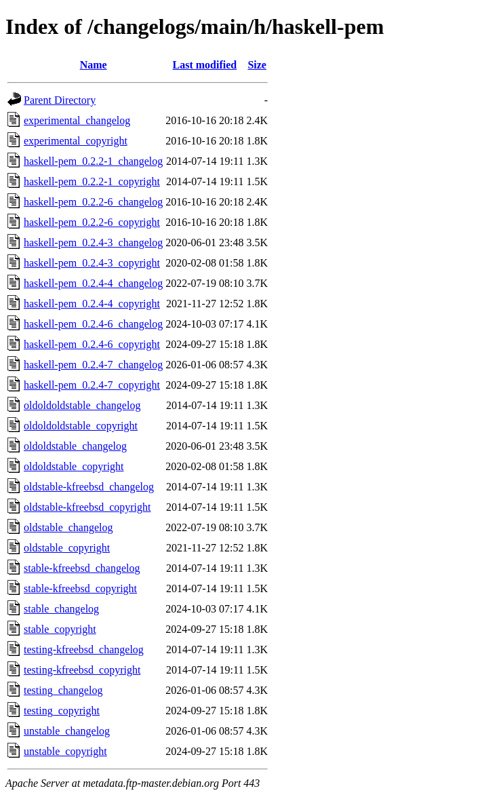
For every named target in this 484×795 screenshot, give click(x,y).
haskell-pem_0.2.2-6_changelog (93, 202)
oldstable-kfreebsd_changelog (89, 486)
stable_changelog (61, 609)
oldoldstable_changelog (75, 446)
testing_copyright (62, 710)
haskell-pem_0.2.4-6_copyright (92, 344)
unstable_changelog (67, 731)
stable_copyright (60, 629)
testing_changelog (63, 690)
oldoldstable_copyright (74, 466)
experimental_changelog (77, 120)
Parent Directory (60, 100)
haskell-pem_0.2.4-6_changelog (93, 324)
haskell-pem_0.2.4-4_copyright (92, 303)
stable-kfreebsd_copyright (80, 588)
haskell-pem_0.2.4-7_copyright (92, 385)
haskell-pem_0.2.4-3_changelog (93, 242)
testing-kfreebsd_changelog (84, 649)
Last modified (205, 65)
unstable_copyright (65, 751)
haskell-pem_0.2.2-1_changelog (93, 161)
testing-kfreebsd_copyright (82, 670)
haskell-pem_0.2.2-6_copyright (92, 222)
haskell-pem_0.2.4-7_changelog (93, 364)
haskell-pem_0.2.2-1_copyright (92, 181)
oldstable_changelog (68, 527)
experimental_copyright (75, 141)
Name (93, 65)
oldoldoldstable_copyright (81, 425)
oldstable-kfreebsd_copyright (87, 507)
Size (256, 65)
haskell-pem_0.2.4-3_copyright (92, 263)
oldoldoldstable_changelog (82, 405)
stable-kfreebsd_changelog (82, 568)
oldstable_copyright (67, 548)
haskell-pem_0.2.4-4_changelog (93, 283)
